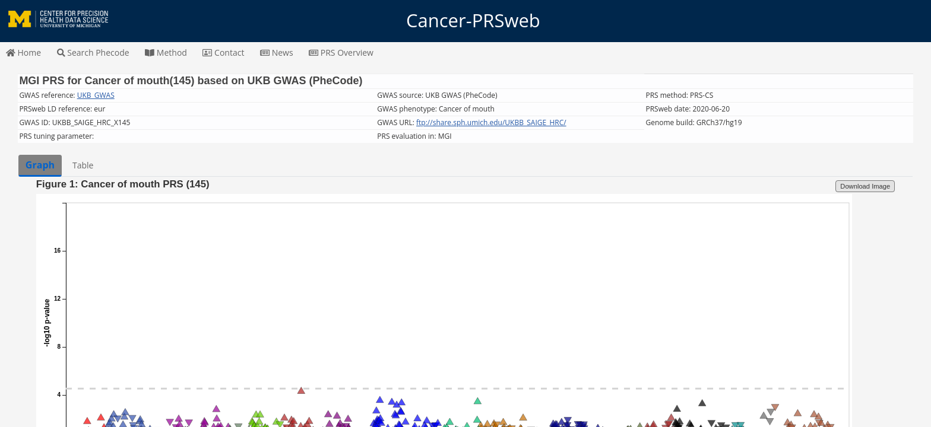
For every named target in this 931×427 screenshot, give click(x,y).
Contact (223, 52)
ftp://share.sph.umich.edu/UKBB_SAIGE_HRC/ (491, 122)
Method (166, 52)
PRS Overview (341, 52)
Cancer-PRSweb (465, 21)
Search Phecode (93, 52)
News (276, 52)
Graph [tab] (40, 164)
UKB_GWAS (96, 95)
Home (23, 52)
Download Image (865, 186)
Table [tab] (82, 165)
